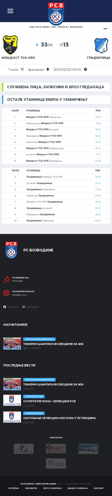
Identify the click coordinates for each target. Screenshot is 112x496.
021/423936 (17, 281)
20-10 (98, 160)
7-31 (98, 154)
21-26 (98, 195)
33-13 (98, 148)
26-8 (97, 214)
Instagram (30, 307)
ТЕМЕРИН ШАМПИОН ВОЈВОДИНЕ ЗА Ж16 (53, 344)
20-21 (98, 220)
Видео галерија (78, 488)
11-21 (97, 183)
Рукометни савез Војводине (38, 484)
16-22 (98, 135)
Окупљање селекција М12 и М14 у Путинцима (59, 418)
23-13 (98, 117)
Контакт (99, 488)
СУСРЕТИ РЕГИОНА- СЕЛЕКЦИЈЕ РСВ (49, 401)
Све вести (31, 488)
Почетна (13, 488)
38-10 (98, 129)
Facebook (11, 307)
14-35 (98, 123)
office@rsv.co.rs (19, 295)
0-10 (98, 142)
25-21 (98, 208)
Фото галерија (52, 488)
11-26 (98, 189)
